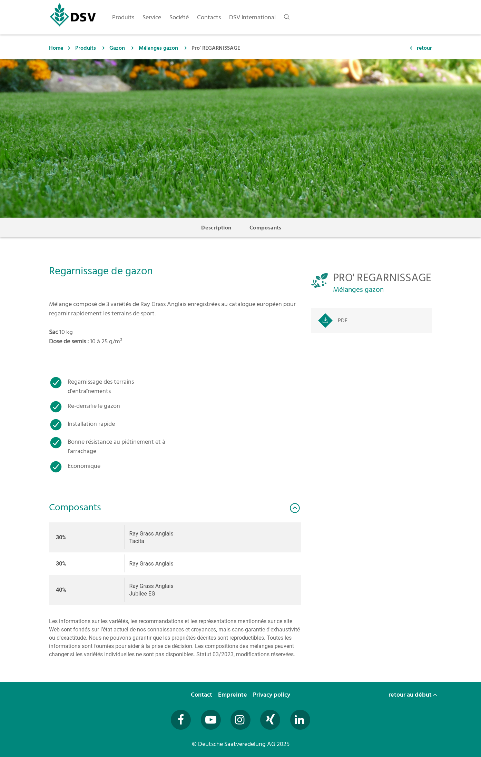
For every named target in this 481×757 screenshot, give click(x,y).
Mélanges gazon (158, 47)
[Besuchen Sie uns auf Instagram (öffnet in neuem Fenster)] (240, 720)
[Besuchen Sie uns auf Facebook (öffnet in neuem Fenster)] (181, 720)
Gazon (117, 47)
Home (56, 47)
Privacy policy (272, 695)
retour (424, 47)
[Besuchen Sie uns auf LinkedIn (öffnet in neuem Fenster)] (300, 720)
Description (216, 228)
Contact (202, 695)
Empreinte (233, 695)
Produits (85, 47)
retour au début (413, 695)
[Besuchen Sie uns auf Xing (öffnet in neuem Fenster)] (270, 720)
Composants (265, 228)
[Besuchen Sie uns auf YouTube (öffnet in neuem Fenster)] (211, 720)
